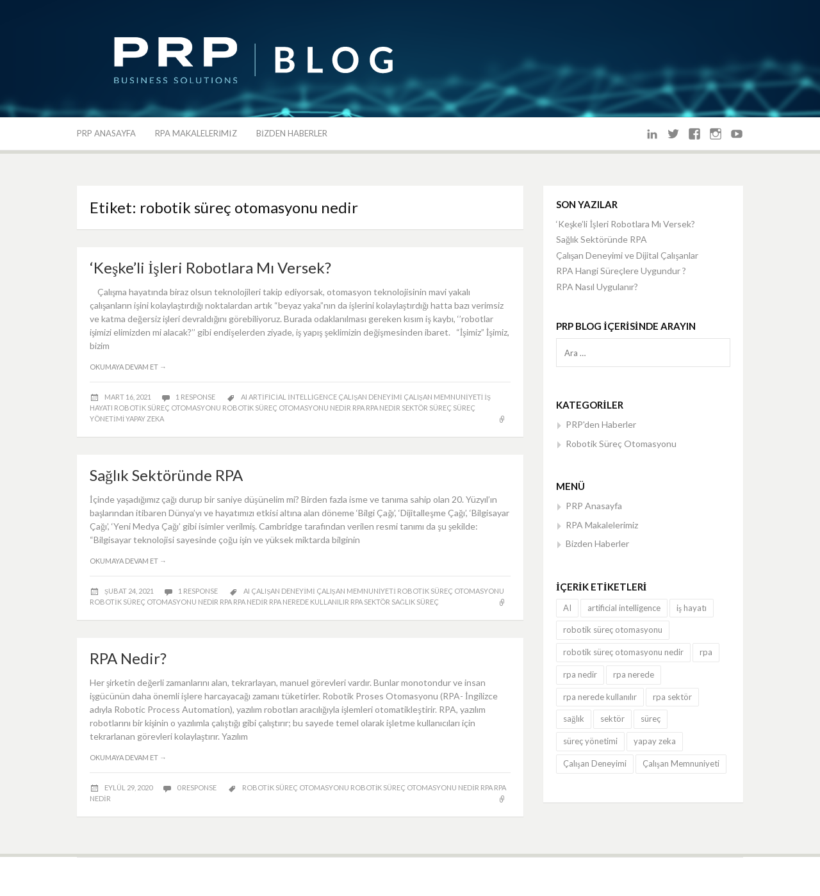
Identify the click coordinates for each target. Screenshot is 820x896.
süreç (440, 407)
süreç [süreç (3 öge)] (650, 718)
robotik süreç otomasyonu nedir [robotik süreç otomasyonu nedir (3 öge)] (623, 652)
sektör (415, 407)
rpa (358, 407)
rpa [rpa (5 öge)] (706, 652)
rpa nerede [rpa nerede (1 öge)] (633, 674)
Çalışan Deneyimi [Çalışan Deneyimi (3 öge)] (595, 763)
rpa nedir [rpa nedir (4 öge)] (580, 674)
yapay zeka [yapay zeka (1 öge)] (655, 741)
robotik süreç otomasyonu (167, 407)
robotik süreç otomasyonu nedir (286, 407)
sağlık (403, 602)
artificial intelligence (293, 397)
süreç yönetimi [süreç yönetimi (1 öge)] (590, 741)
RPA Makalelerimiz (196, 133)
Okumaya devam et (128, 366)
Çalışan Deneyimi (370, 397)
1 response (196, 397)
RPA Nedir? (128, 658)
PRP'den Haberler (601, 424)
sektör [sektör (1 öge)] (612, 718)
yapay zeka (145, 418)
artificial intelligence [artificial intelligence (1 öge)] (623, 608)
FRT (590, 876)
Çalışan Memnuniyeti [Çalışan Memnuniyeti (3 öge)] (681, 763)
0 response (197, 787)
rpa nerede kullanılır (309, 602)
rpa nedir (383, 407)
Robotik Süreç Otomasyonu (621, 443)
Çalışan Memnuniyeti (443, 397)
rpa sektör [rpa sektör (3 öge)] (672, 697)
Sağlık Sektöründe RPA (166, 475)
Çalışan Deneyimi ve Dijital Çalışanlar (627, 255)
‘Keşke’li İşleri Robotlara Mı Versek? (210, 267)
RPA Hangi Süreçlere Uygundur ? (621, 270)
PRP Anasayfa (106, 133)
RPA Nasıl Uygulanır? (597, 286)
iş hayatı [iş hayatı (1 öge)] (691, 608)
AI (244, 397)
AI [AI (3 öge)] (567, 608)
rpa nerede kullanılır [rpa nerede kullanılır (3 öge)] (600, 697)
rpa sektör (370, 602)
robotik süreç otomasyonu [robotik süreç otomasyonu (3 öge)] (612, 629)
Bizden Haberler (291, 133)
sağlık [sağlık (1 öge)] (573, 718)
